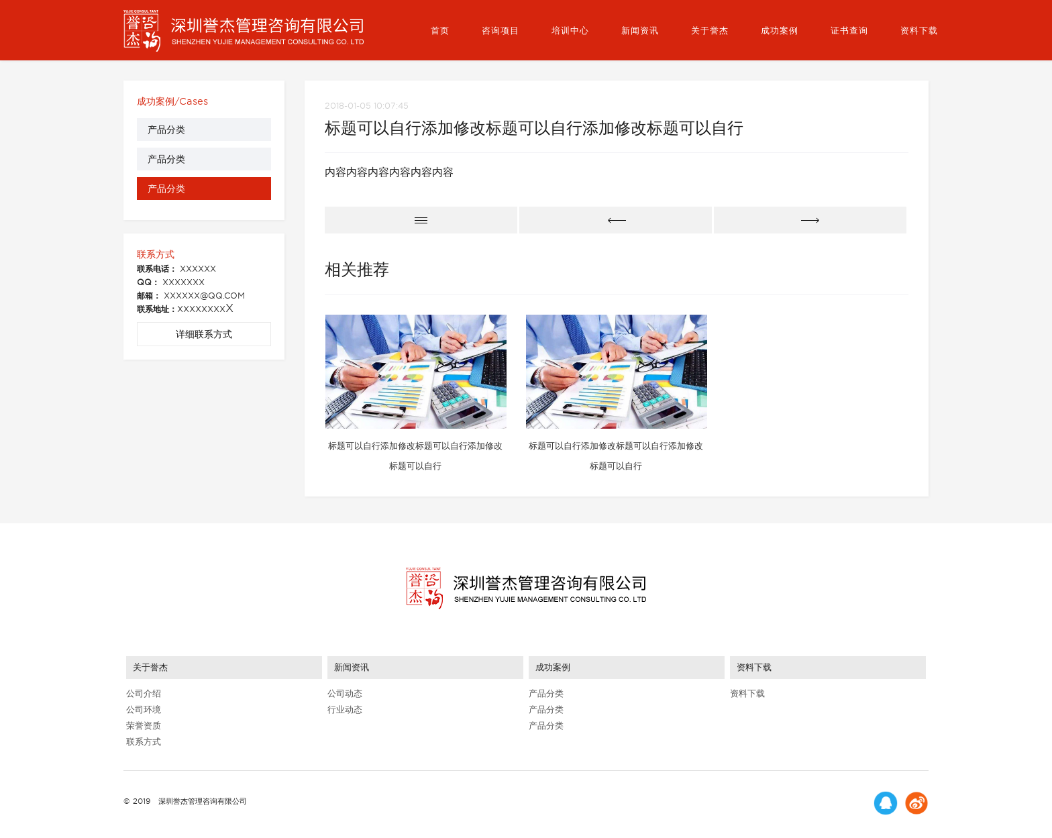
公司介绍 (143, 693)
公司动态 (344, 693)
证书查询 (849, 30)
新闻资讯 (640, 30)
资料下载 (919, 30)
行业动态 (344, 709)
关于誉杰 (710, 30)
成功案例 (779, 30)
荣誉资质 (143, 726)
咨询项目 (500, 30)
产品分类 (166, 129)
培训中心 (570, 30)
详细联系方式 (204, 334)
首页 (440, 30)
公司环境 (143, 709)
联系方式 (143, 742)
